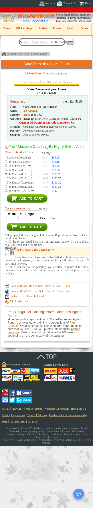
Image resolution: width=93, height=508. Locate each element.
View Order (17, 470)
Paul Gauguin (40, 54)
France (26, 176)
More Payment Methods (18, 426)
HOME (5, 470)
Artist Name (16, 54)
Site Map (32, 483)
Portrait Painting (33, 470)
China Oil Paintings (37, 477)
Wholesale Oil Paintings (56, 470)
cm (54, 280)
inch (44, 280)
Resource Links (17, 483)
